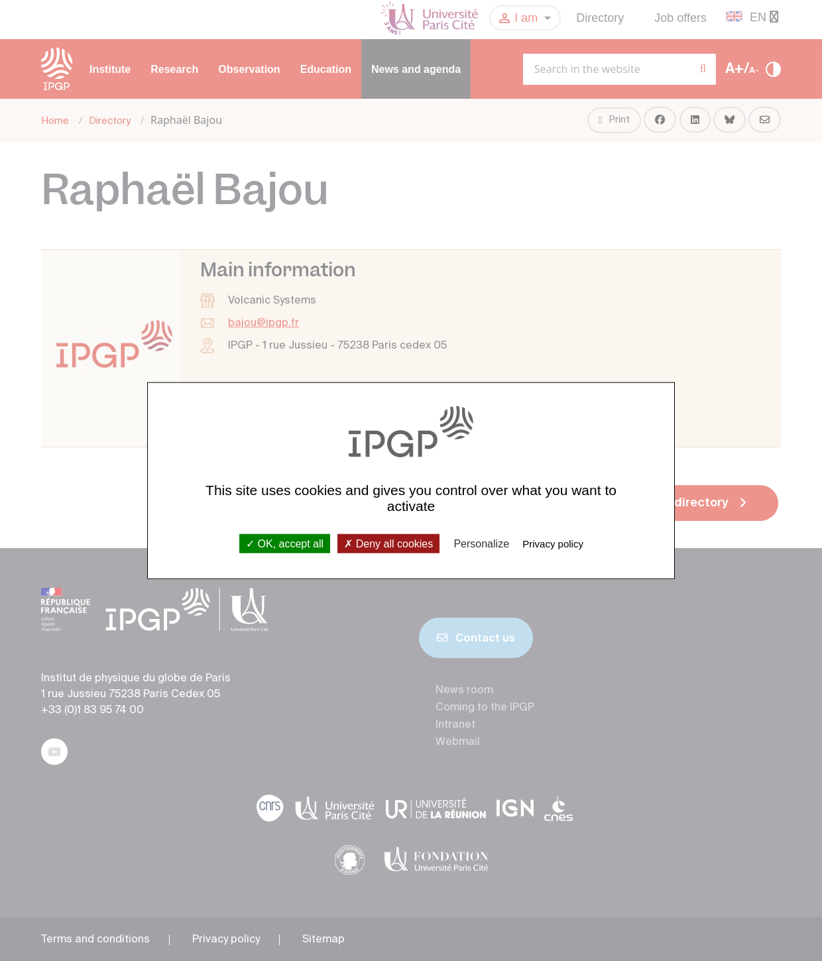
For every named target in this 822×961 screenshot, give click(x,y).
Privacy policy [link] (552, 543)
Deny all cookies (388, 543)
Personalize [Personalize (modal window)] (481, 543)
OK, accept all (284, 543)
